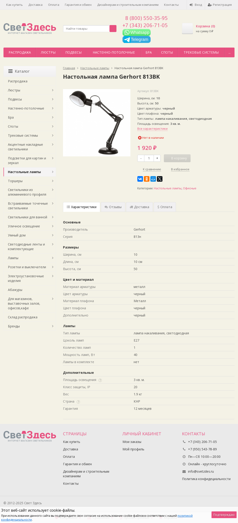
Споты (167, 52)
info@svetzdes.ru (201, 471)
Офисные (189, 188)
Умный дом (17, 235)
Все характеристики (152, 128)
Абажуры (15, 289)
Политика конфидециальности (206, 479)
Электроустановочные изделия (26, 278)
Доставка (35, 5)
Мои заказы (131, 441)
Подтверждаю (224, 515)
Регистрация (220, 5)
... (229, 52)
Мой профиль (133, 449)
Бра (148, 52)
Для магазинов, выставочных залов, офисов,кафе (24, 303)
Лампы (13, 258)
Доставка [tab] (139, 207)
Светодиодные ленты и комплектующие (26, 246)
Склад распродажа (22, 317)
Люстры (48, 52)
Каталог (19, 71)
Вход (196, 5)
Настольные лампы (168, 188)
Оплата (53, 5)
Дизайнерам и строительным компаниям (128, 5)
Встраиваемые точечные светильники (28, 205)
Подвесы (73, 52)
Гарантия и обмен (78, 5)
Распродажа (20, 52)
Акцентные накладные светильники (25, 146)
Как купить (14, 5)
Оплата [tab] (164, 207)
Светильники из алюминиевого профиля (27, 192)
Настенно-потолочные (114, 52)
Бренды (14, 326)
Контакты (171, 5)
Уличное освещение (24, 226)
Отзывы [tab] (113, 207)
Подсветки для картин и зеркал (27, 160)
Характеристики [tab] (81, 207)
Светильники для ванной (27, 217)
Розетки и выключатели (27, 267)
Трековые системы (201, 52)
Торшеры (15, 181)
